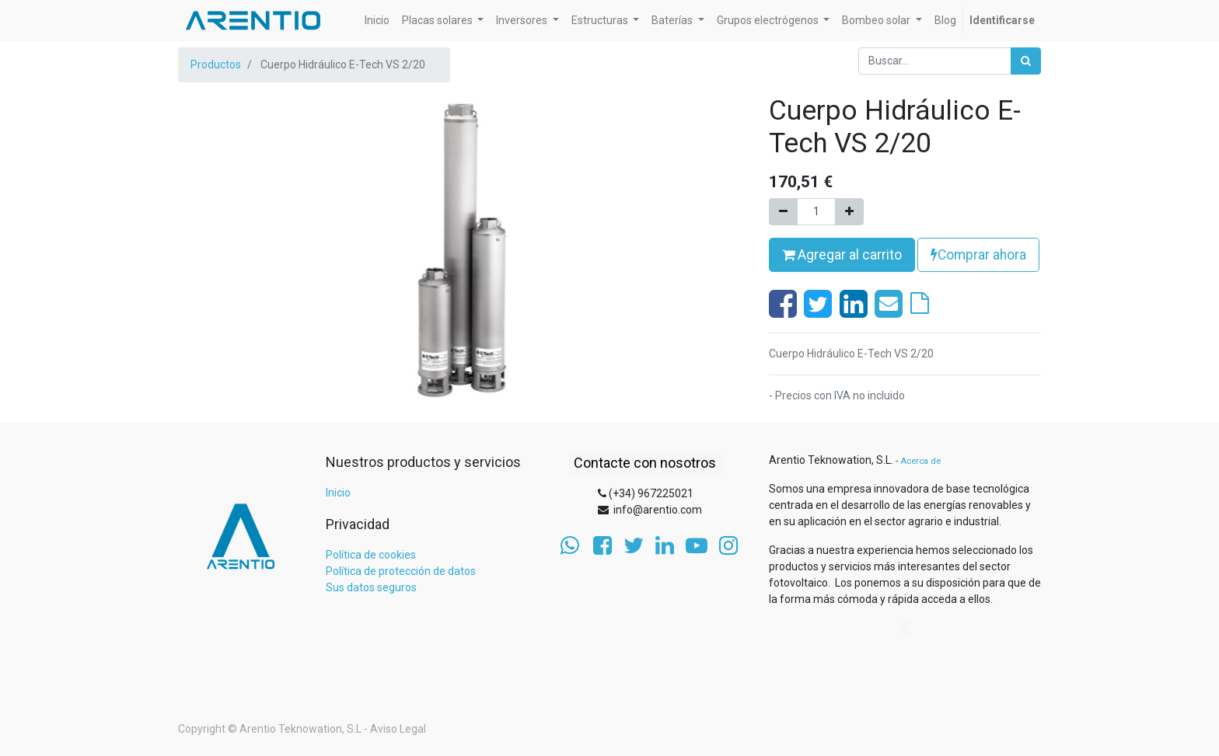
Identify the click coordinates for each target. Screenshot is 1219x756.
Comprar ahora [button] (978, 255)
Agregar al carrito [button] (842, 255)
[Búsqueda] (1026, 61)
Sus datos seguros (371, 587)
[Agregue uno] (849, 211)
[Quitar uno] (783, 211)
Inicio (338, 492)
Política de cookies (371, 555)
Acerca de (920, 461)
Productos (215, 64)
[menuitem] (377, 20)
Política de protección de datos (401, 571)
